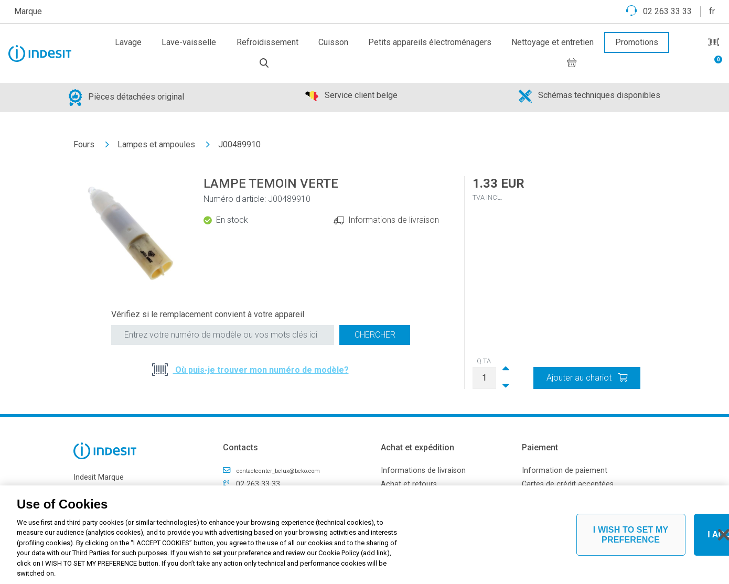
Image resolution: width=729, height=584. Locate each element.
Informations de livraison (393, 220)
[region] (364, 534)
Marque (28, 11)
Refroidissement (267, 42)
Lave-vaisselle (189, 42)
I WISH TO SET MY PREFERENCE (631, 534)
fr (712, 11)
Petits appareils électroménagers (429, 42)
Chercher (375, 335)
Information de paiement (564, 470)
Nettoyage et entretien (552, 42)
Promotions (636, 42)
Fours (83, 144)
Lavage (128, 42)
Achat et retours (409, 484)
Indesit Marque (98, 477)
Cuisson (333, 42)
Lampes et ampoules (156, 144)
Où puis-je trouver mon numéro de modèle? (261, 370)
